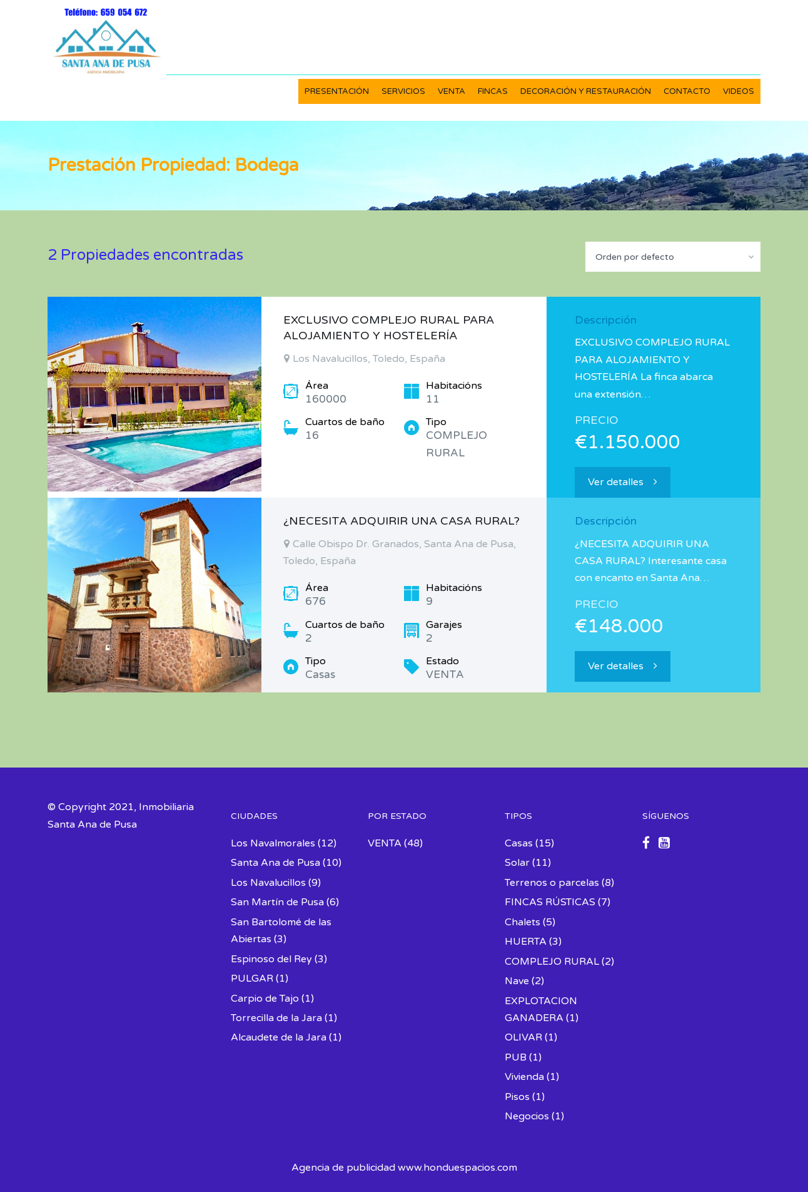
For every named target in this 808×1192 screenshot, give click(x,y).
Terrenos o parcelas (552, 882)
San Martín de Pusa (277, 902)
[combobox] (672, 257)
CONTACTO (687, 91)
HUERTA (526, 941)
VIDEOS (738, 91)
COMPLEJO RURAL (552, 961)
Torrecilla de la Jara (276, 1018)
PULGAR (252, 978)
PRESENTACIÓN (337, 91)
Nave (517, 981)
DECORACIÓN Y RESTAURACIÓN (585, 91)
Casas (519, 843)
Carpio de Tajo (265, 998)
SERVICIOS (403, 91)
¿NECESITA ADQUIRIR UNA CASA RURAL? (401, 521)
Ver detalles (622, 482)
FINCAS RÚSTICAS (550, 902)
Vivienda (524, 1077)
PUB (516, 1057)
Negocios (527, 1116)
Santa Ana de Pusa (275, 862)
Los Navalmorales (273, 843)
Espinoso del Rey (271, 959)
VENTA (451, 91)
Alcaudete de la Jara (278, 1037)
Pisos (517, 1097)
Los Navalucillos (268, 882)
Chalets (522, 922)
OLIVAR (523, 1037)
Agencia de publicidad (343, 1167)
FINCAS (493, 91)
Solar (517, 862)
